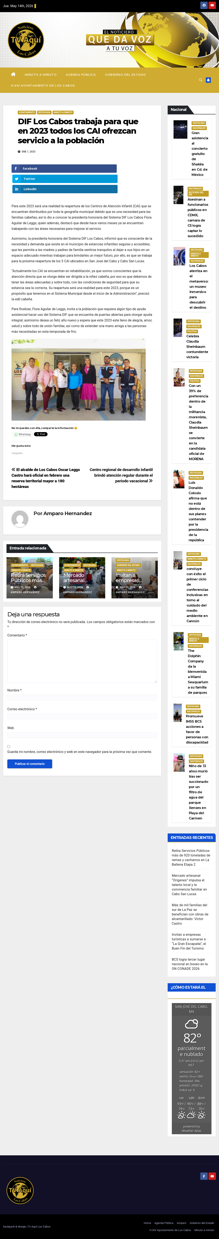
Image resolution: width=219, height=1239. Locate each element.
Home (147, 1223)
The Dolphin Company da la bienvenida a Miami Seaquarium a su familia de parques (198, 672)
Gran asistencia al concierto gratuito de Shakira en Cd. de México (200, 154)
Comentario (17, 615)
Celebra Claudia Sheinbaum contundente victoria (197, 346)
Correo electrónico (22, 689)
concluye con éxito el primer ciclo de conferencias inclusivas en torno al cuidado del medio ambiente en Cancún (197, 595)
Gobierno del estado (128, 545)
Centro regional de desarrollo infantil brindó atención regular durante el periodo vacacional (121, 455)
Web (10, 707)
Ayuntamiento (27, 112)
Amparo (181, 1223)
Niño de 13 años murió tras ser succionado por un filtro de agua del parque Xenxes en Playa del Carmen (198, 792)
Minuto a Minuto (63, 112)
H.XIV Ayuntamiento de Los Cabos (43, 85)
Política (192, 331)
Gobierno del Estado (125, 75)
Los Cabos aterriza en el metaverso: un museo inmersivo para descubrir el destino (198, 287)
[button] (200, 80)
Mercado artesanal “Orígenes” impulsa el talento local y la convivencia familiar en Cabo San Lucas (189, 885)
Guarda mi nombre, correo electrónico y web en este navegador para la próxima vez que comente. (79, 731)
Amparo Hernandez (67, 493)
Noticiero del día (196, 193)
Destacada (44, 112)
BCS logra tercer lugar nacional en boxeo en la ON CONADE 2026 (190, 964)
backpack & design (15, 1226)
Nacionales (199, 128)
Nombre (14, 670)
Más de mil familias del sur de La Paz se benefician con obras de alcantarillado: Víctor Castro (190, 914)
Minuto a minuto (41, 75)
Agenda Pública (81, 75)
